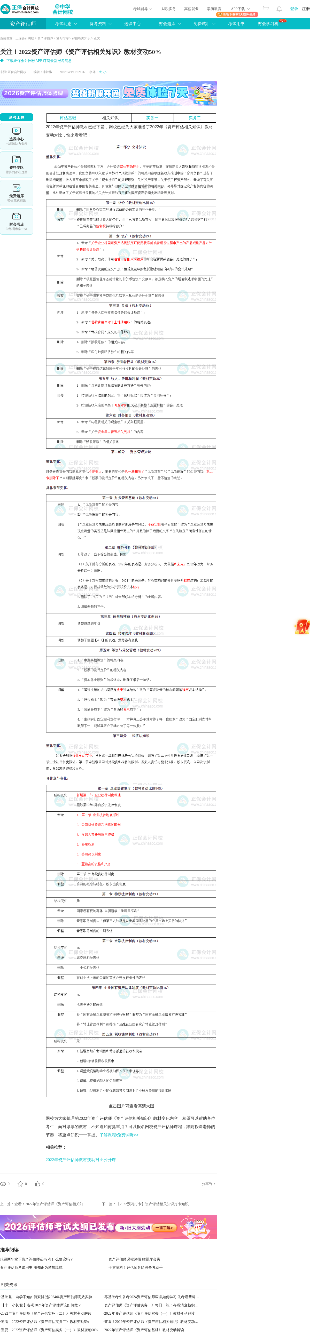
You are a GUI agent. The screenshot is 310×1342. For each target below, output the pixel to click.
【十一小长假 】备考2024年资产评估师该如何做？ (41, 1305)
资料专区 (16, 165)
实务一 (152, 118)
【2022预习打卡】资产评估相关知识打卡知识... (153, 1204)
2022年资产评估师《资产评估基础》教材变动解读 (144, 1330)
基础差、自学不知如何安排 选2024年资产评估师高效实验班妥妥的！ (56, 1297)
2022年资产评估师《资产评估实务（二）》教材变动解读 (46, 1313)
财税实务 (168, 9)
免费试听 (201, 23)
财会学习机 (273, 22)
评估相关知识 (81, 38)
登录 (294, 8)
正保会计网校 (25, 38)
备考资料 (98, 23)
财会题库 (167, 23)
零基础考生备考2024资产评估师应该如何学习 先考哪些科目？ (153, 1297)
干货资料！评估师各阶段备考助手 (136, 1267)
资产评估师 (23, 24)
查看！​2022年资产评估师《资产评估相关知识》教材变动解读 (153, 1322)
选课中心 (132, 23)
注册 (306, 8)
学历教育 (214, 9)
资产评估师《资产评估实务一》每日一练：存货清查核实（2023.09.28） (161, 1305)
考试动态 (63, 23)
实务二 (195, 118)
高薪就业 (191, 9)
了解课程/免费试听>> (118, 1135)
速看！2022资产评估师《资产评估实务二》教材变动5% (45, 1322)
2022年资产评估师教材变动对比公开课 (81, 1159)
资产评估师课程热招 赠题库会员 (134, 1259)
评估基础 (68, 118)
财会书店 (16, 221)
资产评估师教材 (73, 127)
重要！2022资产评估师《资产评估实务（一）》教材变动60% (49, 1330)
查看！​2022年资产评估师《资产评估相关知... (50, 1204)
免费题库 (16, 193)
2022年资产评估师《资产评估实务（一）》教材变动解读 (149, 1313)
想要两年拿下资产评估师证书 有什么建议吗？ (36, 1259)
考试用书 (236, 23)
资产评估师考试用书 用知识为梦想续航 (31, 1267)
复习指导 (62, 38)
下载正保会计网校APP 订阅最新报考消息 (39, 61)
